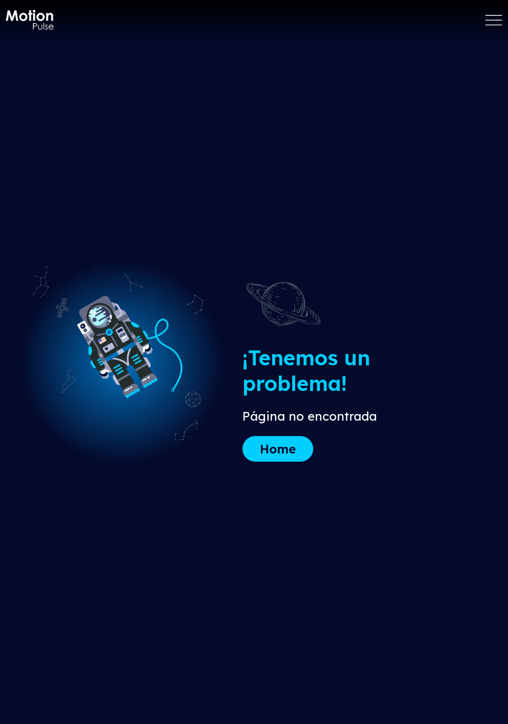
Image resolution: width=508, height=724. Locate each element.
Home (278, 449)
